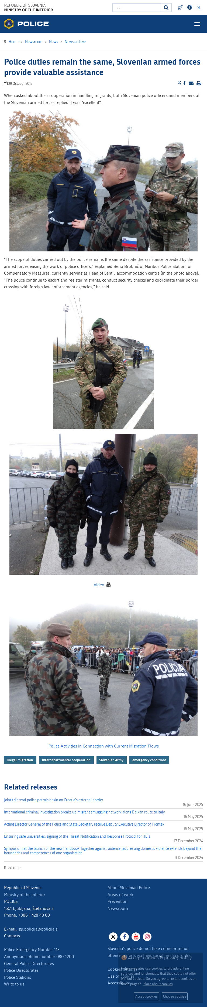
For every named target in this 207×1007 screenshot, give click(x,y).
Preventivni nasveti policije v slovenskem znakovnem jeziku (181, 7)
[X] (113, 936)
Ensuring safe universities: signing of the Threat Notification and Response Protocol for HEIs (77, 836)
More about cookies (158, 984)
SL (199, 7)
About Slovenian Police (129, 887)
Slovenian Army (111, 759)
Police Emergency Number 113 (32, 949)
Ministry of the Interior (24, 894)
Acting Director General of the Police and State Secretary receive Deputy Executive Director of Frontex (84, 824)
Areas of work (120, 894)
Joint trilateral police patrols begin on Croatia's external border (53, 800)
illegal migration (20, 759)
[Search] (166, 7)
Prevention (117, 901)
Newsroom (118, 908)
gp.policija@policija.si (38, 929)
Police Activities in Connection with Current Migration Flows (104, 746)
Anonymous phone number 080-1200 (39, 956)
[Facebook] (124, 936)
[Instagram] (147, 936)
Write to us (14, 984)
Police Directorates (21, 970)
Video (99, 584)
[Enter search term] (136, 7)
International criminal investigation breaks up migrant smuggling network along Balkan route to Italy (84, 812)
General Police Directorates (29, 963)
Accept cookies (146, 996)
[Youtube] (136, 936)
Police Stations (17, 977)
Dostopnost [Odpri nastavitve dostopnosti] (190, 7)
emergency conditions (149, 759)
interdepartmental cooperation (66, 759)
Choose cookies (174, 996)
